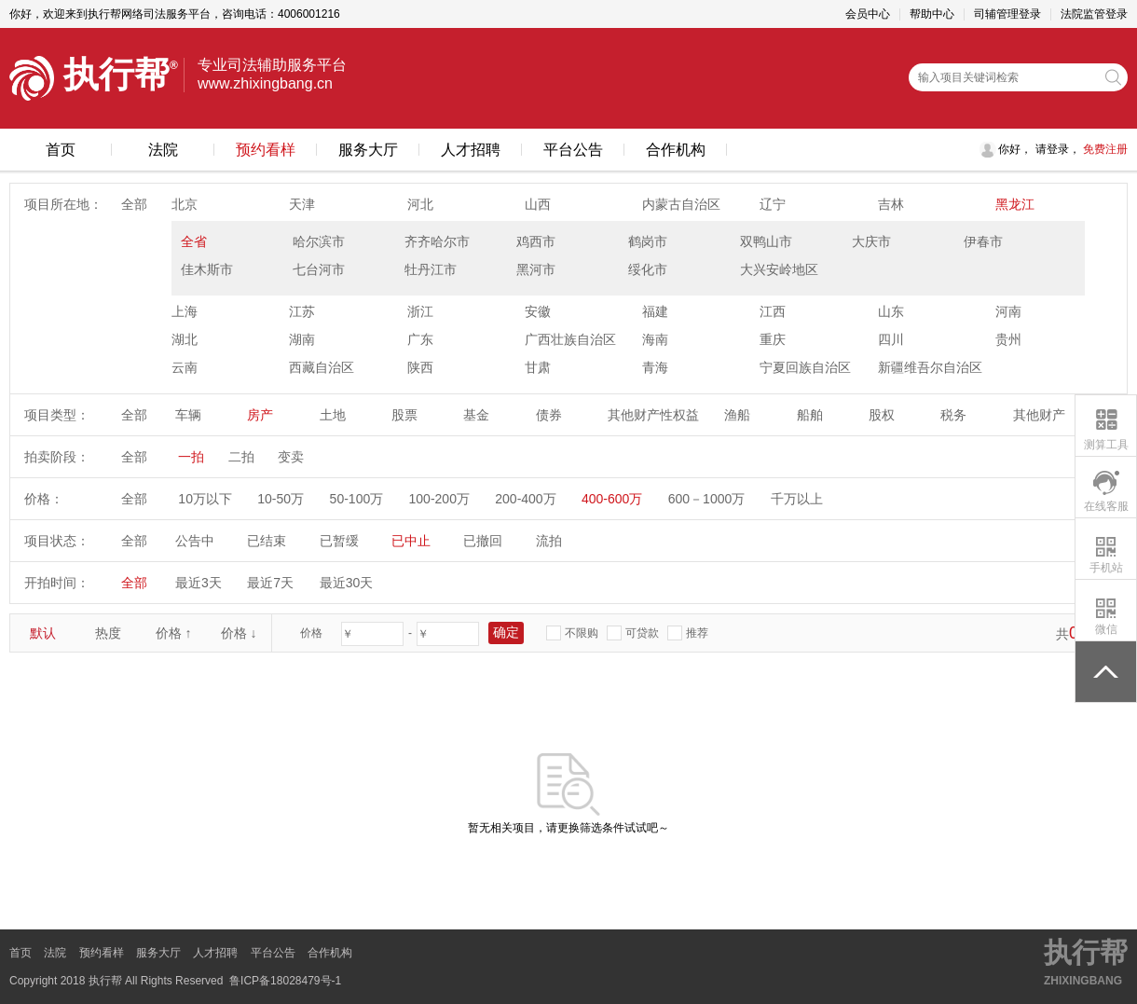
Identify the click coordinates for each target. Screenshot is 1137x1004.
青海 (655, 367)
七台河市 (319, 269)
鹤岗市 (647, 241)
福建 (655, 311)
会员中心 (867, 14)
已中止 (411, 540)
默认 (43, 633)
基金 (476, 414)
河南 (1008, 311)
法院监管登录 (1094, 14)
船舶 (810, 414)
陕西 (420, 367)
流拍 (549, 540)
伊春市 (983, 241)
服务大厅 (368, 150)
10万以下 (205, 498)
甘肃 (538, 367)
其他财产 (1039, 414)
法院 (163, 150)
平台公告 (573, 150)
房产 (260, 414)
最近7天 (270, 582)
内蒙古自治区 (681, 204)
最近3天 (198, 582)
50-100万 (357, 498)
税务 (953, 414)
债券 (549, 414)
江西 (773, 311)
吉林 (891, 204)
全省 (194, 241)
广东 (420, 339)
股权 (882, 414)
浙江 (420, 311)
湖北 (184, 339)
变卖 (291, 456)
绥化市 (647, 269)
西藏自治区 (321, 367)
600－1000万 (707, 498)
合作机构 (675, 150)
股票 (404, 414)
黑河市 (535, 269)
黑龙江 (1014, 204)
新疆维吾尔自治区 (930, 367)
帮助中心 (932, 14)
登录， (1063, 149)
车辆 (188, 414)
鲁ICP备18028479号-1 (285, 980)
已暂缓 (339, 540)
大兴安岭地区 (779, 269)
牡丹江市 (430, 269)
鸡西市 (535, 241)
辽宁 (773, 204)
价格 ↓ (239, 633)
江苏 (302, 311)
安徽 (538, 311)
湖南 (302, 339)
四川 (891, 339)
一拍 (191, 456)
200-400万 (525, 498)
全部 (134, 204)
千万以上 (797, 498)
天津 (302, 204)
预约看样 (265, 150)
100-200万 (439, 498)
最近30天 (347, 582)
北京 (184, 204)
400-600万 (612, 498)
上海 (184, 311)
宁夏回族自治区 (805, 367)
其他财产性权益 (653, 414)
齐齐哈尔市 (437, 241)
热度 (108, 633)
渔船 (737, 414)
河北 (420, 204)
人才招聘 (470, 150)
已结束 (266, 540)
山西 (538, 204)
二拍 (241, 456)
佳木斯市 (207, 269)
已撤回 (482, 540)
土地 (333, 414)
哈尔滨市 (319, 241)
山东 (891, 311)
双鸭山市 (766, 241)
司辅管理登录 (1007, 14)
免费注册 (1104, 149)
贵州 (1008, 339)
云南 (184, 367)
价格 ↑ (174, 633)
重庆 (773, 339)
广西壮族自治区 (570, 339)
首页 (60, 150)
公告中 (194, 540)
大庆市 (871, 241)
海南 (655, 339)
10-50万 (280, 498)
